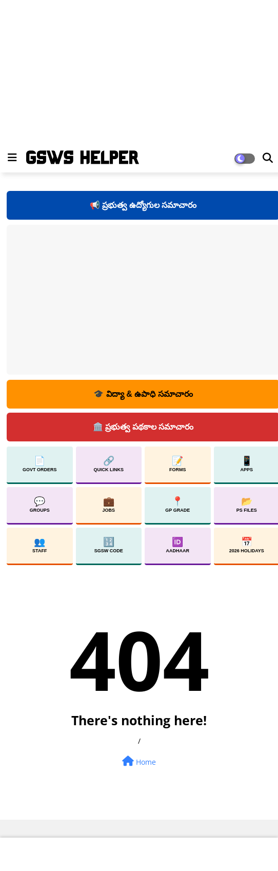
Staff (39, 545)
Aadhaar (178, 545)
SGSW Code (108, 545)
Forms (177, 464)
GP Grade (177, 504)
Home (139, 761)
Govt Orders (40, 464)
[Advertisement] (135, 72)
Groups (40, 504)
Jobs (108, 504)
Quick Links (109, 464)
